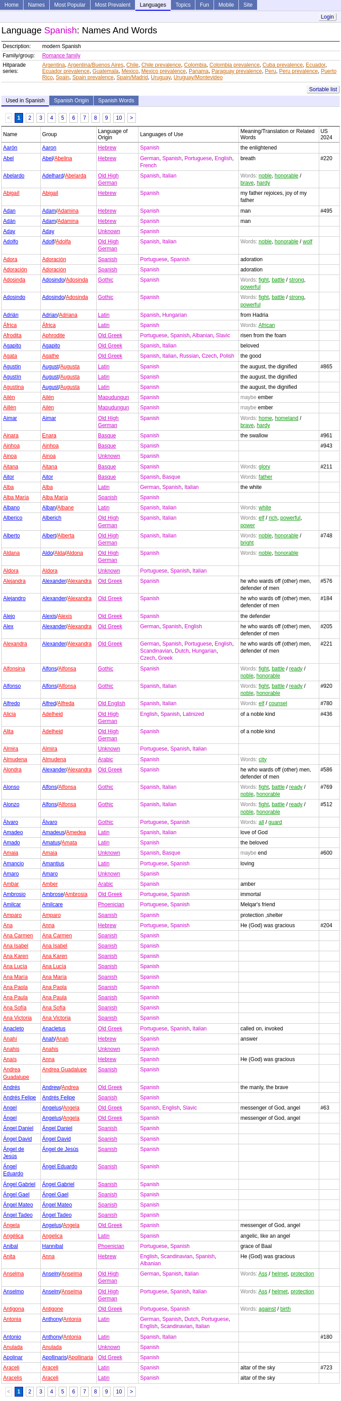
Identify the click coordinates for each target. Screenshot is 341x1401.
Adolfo (10, 241)
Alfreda (66, 703)
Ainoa (10, 456)
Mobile (226, 5)
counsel (278, 703)
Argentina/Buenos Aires (95, 65)
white (265, 508)
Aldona (75, 553)
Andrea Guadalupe (64, 1069)
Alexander (54, 581)
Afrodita (12, 335)
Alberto (11, 536)
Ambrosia (76, 894)
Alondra (12, 770)
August (50, 366)
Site (248, 5)
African (266, 325)
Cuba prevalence (282, 65)
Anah (48, 1039)
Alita (8, 731)
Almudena (15, 759)
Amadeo (13, 832)
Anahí (10, 1039)
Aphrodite (53, 335)
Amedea (76, 832)
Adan (9, 211)
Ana (7, 925)
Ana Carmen (18, 936)
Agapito (12, 346)
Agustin (12, 366)
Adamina (68, 211)
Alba (8, 487)
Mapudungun (113, 397)
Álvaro (10, 822)
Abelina (63, 158)
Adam (49, 211)
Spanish (107, 259)
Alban (49, 508)
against (267, 1309)
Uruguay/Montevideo (198, 77)
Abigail (50, 193)
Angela (71, 1108)
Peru (270, 71)
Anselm (51, 1274)
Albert (49, 536)
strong (296, 280)
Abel (8, 158)
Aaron (49, 148)
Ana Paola (15, 987)
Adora (10, 259)
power (247, 525)
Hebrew (107, 148)
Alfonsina (14, 669)
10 (119, 118)
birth (285, 1309)
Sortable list (323, 89)
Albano (11, 508)
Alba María (16, 497)
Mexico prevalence (163, 71)
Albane (65, 508)
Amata (69, 843)
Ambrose (52, 894)
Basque (107, 435)
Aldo (47, 553)
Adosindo (53, 280)
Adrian (50, 315)
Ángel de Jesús (60, 1149)
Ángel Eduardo (59, 1166)
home (265, 418)
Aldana (11, 553)
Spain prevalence (93, 77)
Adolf (48, 241)
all (261, 822)
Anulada (13, 1347)
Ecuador (315, 65)
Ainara (11, 435)
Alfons (49, 669)
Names (36, 5)
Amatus (51, 843)
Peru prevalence (298, 71)
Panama (199, 71)
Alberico (12, 518)
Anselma (13, 1274)
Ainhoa (11, 446)
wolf (307, 241)
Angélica (13, 1236)
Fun (204, 5)
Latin (104, 315)
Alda (59, 553)
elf (262, 518)
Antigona (13, 1309)
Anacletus (54, 1029)
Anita (9, 1256)
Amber (50, 884)
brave (247, 183)
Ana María (15, 977)
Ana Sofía (15, 1008)
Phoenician (111, 904)
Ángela (11, 1225)
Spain (63, 77)
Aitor (8, 477)
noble (265, 176)
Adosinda (14, 280)
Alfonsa (67, 669)
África (10, 325)
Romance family (61, 55)
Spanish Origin (71, 100)
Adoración (54, 259)
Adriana (68, 315)
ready (295, 669)
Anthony (52, 1319)
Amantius (53, 863)
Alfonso (12, 686)
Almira (10, 749)
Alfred (49, 703)
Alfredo (11, 703)
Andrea (70, 1087)
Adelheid (52, 714)
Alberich (51, 518)
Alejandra (14, 581)
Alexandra (79, 581)
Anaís (10, 1059)
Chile (132, 65)
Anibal (10, 1246)
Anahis (11, 1049)
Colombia (195, 65)
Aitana (10, 467)
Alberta (66, 536)
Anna (48, 925)
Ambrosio (14, 894)
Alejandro (14, 598)
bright (247, 543)
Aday (9, 231)
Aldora (11, 571)
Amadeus (53, 832)
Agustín (12, 377)
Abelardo (13, 176)
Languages (153, 5)
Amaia (10, 853)
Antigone (52, 1309)
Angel (10, 1108)
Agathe (50, 356)
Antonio (12, 1337)
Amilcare (52, 904)
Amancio (13, 863)
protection (302, 1274)
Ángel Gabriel (19, 1184)
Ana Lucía (15, 966)
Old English (111, 703)
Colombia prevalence (235, 65)
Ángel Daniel (18, 1128)
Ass (262, 1274)
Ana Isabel (15, 946)
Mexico (130, 71)
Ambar (11, 884)
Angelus (51, 1108)
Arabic (105, 759)
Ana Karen (15, 956)
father (266, 477)
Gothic (106, 280)
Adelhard (52, 176)
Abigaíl (11, 193)
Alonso (11, 787)
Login (327, 17)
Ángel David (17, 1139)
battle (278, 280)
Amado (11, 843)
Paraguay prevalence (236, 71)
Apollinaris (54, 1357)
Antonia (12, 1319)
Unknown (109, 231)
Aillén (9, 407)
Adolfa (63, 241)
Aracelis (12, 1378)
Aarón (10, 148)
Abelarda (75, 176)
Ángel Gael (16, 1194)
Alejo (9, 616)
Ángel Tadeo (18, 1215)
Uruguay (160, 77)
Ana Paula (15, 997)
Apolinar (13, 1357)
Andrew (51, 1087)
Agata (10, 356)
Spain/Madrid (132, 77)
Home (11, 5)
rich (273, 518)
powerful (250, 287)
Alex (8, 626)
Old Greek (110, 335)
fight (264, 280)
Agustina (13, 387)
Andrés (11, 1087)
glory (264, 467)
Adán (9, 221)
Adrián (11, 315)
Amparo (12, 915)
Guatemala (105, 71)
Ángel (10, 1118)
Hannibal (52, 1246)
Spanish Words (116, 100)
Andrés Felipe (19, 1097)
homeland (286, 418)
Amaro (11, 874)
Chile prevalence (161, 65)
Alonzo (11, 804)
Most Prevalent (113, 5)
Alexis (49, 616)
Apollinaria (80, 1357)
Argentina (53, 65)
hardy (263, 183)
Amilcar (12, 904)
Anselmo (13, 1291)
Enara (49, 435)
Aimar (10, 418)
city (263, 759)
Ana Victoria (17, 1018)
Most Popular (70, 5)
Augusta (70, 366)
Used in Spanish (25, 100)
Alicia (9, 714)
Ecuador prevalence (66, 71)
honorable (286, 176)
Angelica (52, 1236)
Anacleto (13, 1029)
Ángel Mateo (18, 1205)
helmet (280, 1274)
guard (275, 822)
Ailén (9, 397)
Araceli (11, 1368)
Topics (182, 5)
